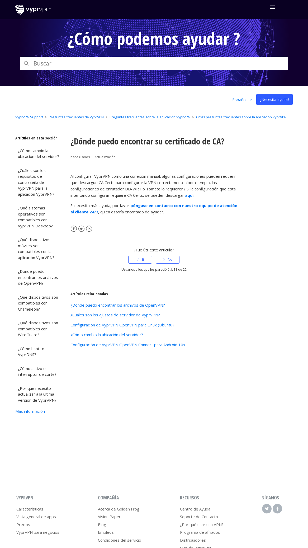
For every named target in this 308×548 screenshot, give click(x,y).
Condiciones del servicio (119, 540)
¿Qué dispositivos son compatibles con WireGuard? (38, 328)
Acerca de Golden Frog (118, 509)
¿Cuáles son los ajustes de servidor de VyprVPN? (115, 314)
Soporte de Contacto (199, 516)
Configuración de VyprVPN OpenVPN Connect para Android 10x (127, 344)
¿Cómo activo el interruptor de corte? (37, 371)
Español (240, 99)
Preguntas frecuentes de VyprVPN (76, 117)
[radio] (140, 260)
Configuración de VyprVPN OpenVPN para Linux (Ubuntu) (122, 324)
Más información (30, 411)
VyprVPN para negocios (37, 532)
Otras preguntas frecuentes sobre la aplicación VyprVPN (241, 117)
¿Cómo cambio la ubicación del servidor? (38, 153)
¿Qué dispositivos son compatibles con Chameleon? (38, 303)
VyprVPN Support (29, 117)
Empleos (106, 532)
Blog (102, 524)
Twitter (81, 229)
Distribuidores (193, 540)
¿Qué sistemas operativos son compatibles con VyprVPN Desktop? (35, 216)
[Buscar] (154, 63)
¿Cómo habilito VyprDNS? (31, 351)
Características (29, 509)
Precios (23, 524)
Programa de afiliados (200, 532)
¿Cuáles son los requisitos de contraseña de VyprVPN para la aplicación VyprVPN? (36, 182)
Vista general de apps (36, 516)
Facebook (73, 229)
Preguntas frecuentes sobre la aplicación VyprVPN (150, 117)
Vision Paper (109, 516)
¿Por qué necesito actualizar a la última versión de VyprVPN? (37, 394)
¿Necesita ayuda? (274, 99)
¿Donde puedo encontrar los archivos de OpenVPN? (38, 277)
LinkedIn (89, 229)
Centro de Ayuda (195, 509)
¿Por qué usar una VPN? (202, 524)
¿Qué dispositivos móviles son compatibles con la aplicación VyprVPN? (36, 248)
